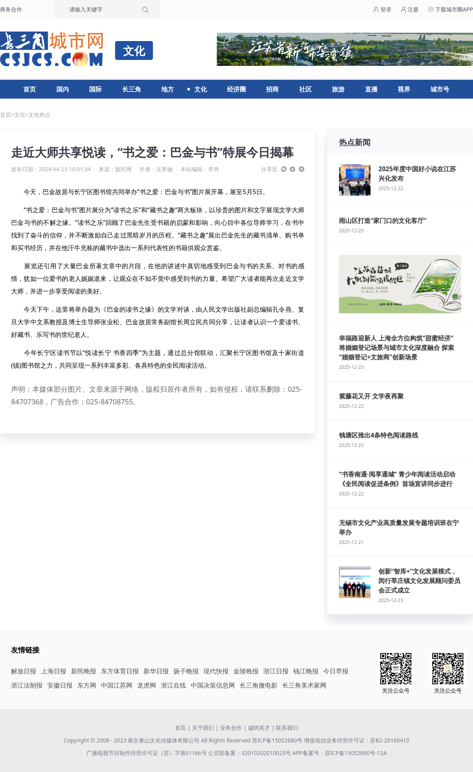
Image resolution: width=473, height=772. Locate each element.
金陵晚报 (246, 671)
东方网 (86, 685)
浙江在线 (173, 685)
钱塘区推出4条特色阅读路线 (378, 435)
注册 (410, 9)
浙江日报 (276, 671)
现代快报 (216, 671)
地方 (167, 89)
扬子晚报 (186, 671)
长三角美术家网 (304, 685)
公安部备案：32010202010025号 (250, 753)
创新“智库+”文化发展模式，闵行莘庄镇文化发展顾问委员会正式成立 (419, 580)
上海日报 (53, 671)
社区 (305, 89)
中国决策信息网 (213, 685)
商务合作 (11, 9)
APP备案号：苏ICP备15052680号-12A (339, 753)
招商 (272, 89)
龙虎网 (146, 685)
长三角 (131, 89)
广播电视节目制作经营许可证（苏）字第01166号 (147, 753)
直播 (371, 89)
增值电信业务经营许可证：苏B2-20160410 (357, 740)
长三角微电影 (258, 685)
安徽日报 (60, 685)
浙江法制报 (27, 685)
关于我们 (203, 727)
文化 (200, 89)
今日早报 (335, 671)
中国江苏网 (116, 685)
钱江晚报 (305, 671)
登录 (382, 9)
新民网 (123, 169)
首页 (29, 89)
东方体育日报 (120, 671)
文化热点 (39, 114)
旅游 (338, 89)
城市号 (439, 89)
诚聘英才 (259, 727)
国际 (95, 89)
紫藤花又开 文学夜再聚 (371, 396)
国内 (62, 89)
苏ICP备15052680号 (277, 740)
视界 (404, 89)
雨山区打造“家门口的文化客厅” (382, 220)
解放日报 (23, 671)
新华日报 (156, 671)
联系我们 (287, 727)
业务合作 (231, 727)
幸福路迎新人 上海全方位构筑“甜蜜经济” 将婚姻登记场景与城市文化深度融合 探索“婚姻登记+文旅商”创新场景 (396, 347)
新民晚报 (83, 671)
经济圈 (236, 89)
